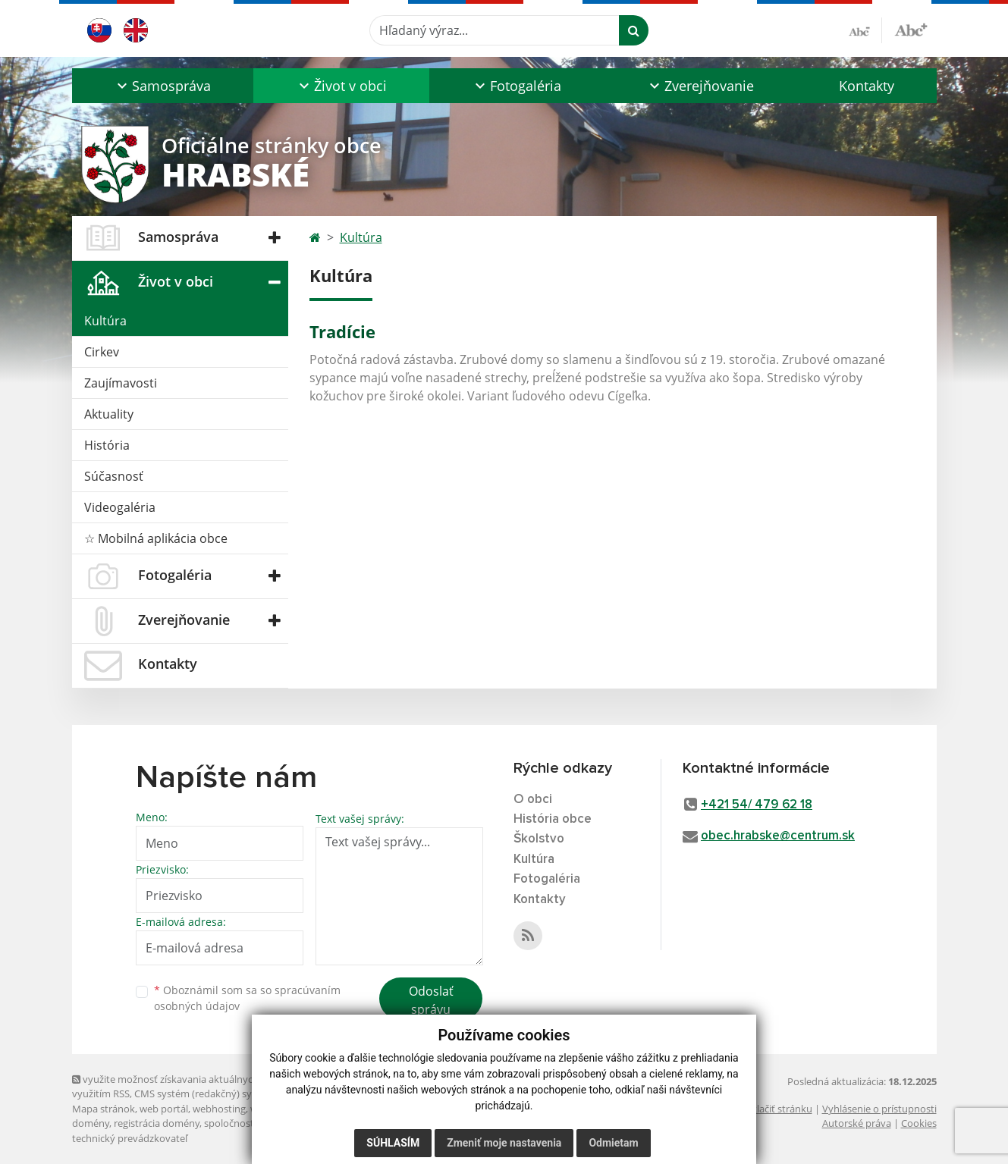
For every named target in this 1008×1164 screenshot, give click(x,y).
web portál (164, 1108)
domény (90, 1123)
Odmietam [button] (613, 1143)
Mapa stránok (103, 1108)
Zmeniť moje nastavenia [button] (504, 1143)
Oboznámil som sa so (247, 998)
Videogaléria (119, 507)
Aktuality (108, 414)
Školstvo (538, 839)
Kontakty (866, 86)
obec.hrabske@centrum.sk (778, 836)
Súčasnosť (113, 476)
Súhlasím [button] (392, 1143)
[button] (163, 85)
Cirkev (101, 352)
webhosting (219, 1108)
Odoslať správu (431, 1000)
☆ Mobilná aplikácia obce (156, 538)
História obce (552, 819)
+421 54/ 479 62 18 (756, 804)
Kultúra (105, 320)
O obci (532, 799)
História (107, 445)
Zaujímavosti (120, 383)
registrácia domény (156, 1123)
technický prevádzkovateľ (129, 1138)
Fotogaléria (546, 879)
